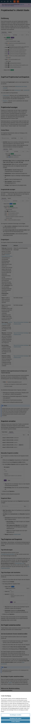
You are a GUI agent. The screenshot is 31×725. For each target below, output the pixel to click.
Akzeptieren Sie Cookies (15, 718)
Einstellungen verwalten (15, 715)
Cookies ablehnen (15, 721)
